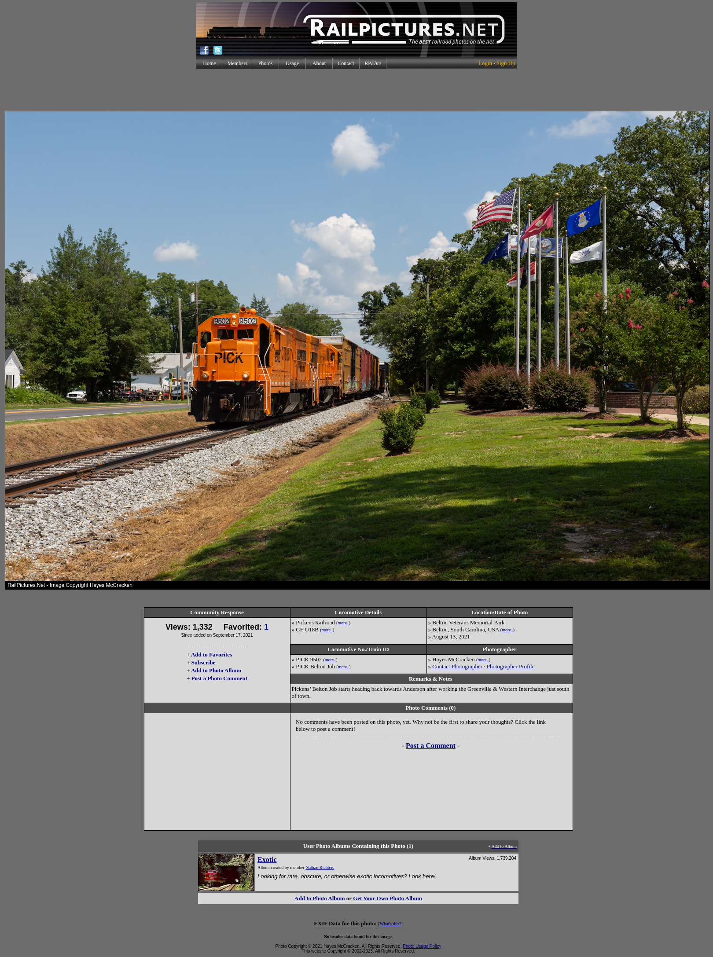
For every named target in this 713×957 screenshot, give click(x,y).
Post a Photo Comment (219, 678)
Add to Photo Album (216, 670)
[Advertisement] (356, 90)
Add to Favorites (211, 654)
